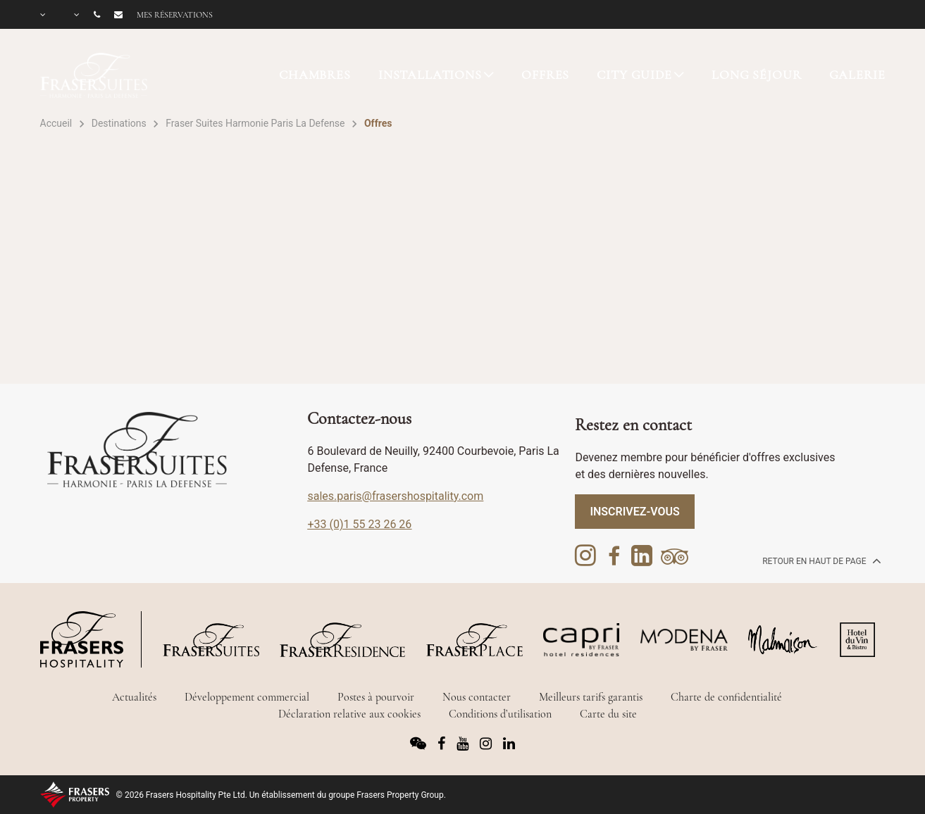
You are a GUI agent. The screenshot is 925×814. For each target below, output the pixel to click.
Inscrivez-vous (634, 511)
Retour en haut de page (820, 560)
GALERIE (857, 75)
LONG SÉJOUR (756, 75)
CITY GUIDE (634, 75)
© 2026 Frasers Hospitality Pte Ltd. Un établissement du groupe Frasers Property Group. (281, 795)
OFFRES (545, 75)
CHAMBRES (315, 75)
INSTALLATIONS (430, 75)
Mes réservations (175, 15)
